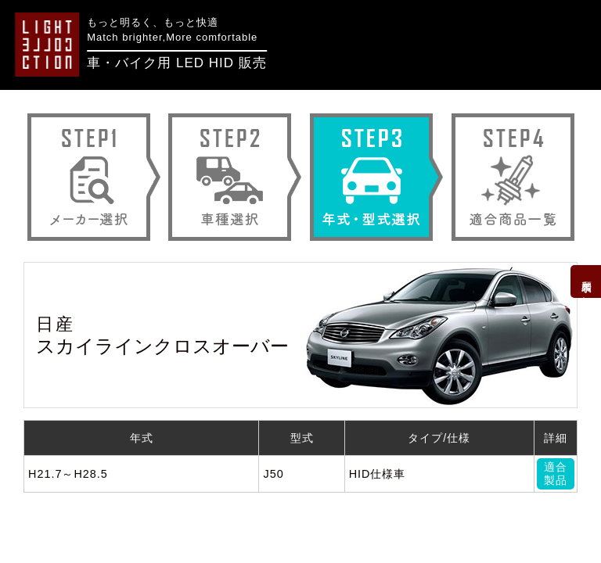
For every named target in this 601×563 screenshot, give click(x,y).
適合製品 (555, 473)
